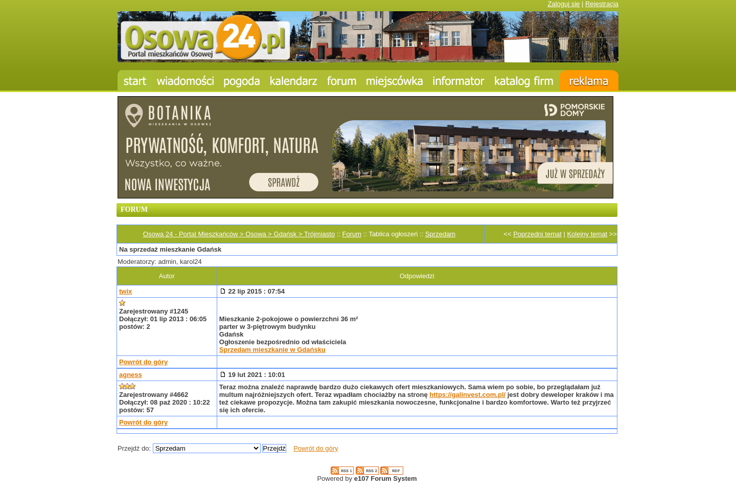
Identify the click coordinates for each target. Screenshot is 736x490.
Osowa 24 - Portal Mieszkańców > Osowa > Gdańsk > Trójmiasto (239, 234)
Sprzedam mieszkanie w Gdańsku (272, 349)
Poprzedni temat (537, 234)
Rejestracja (601, 4)
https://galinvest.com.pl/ (467, 394)
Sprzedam (440, 234)
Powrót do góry (143, 362)
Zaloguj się (563, 4)
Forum (352, 234)
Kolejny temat (587, 234)
